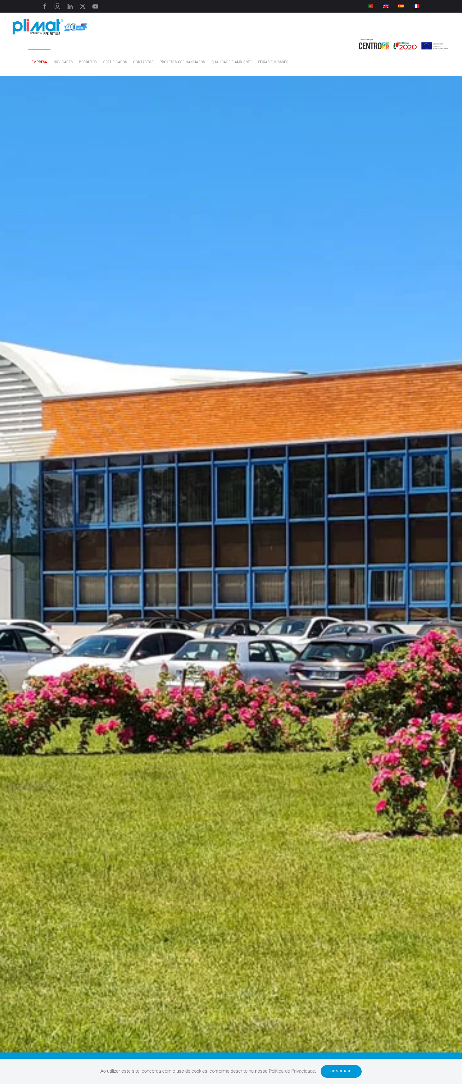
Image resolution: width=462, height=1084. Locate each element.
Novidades (63, 62)
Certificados (115, 62)
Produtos (88, 62)
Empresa (39, 62)
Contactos (143, 62)
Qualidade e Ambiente (231, 62)
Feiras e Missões (273, 62)
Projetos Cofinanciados (182, 62)
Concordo (341, 1071)
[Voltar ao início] (50, 26)
